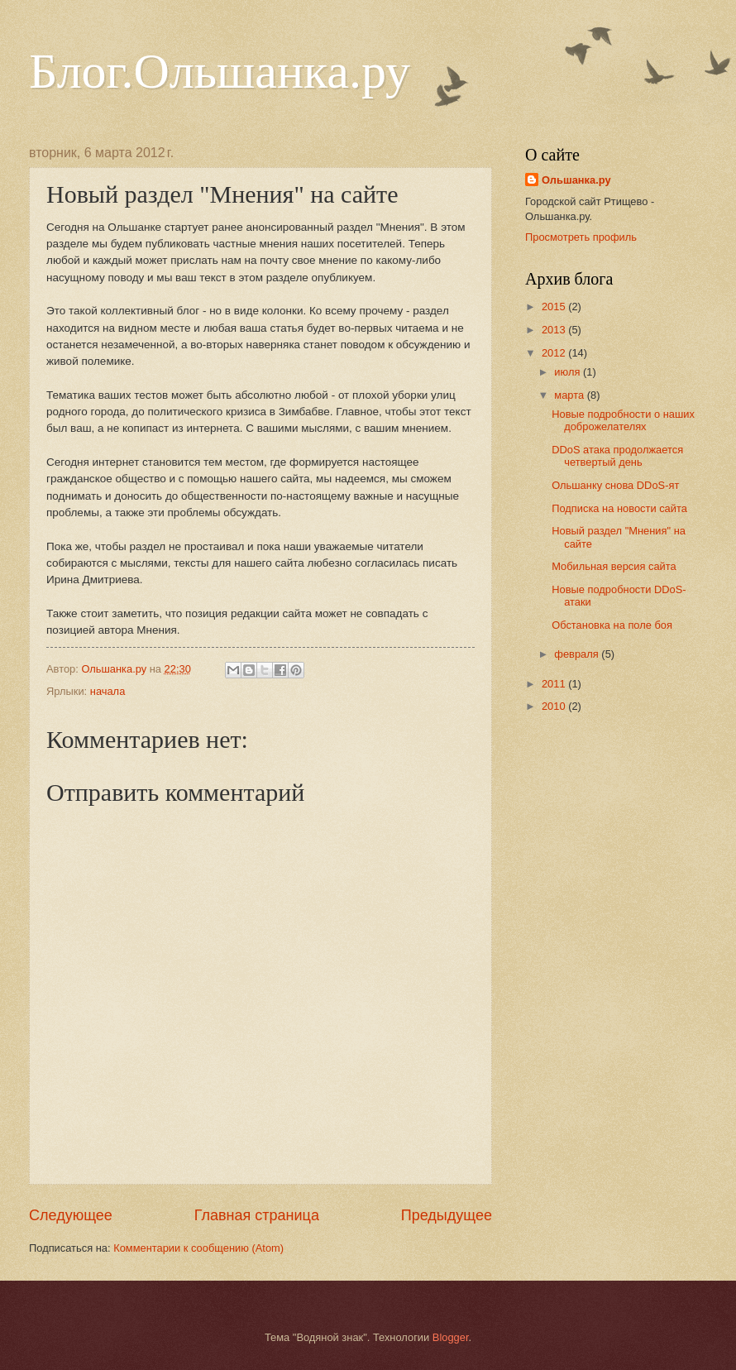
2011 (555, 684)
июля (568, 372)
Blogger (451, 1337)
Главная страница (256, 1215)
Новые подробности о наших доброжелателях (623, 420)
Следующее (70, 1215)
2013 (555, 329)
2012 (555, 353)
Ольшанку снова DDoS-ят (615, 485)
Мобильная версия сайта (614, 566)
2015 (555, 306)
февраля (577, 654)
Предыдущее (446, 1215)
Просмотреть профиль (581, 237)
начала (108, 691)
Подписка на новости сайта (619, 508)
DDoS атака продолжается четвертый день (617, 455)
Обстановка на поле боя (612, 625)
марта (570, 395)
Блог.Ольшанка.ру (219, 71)
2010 (555, 706)
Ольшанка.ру (576, 180)
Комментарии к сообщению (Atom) (198, 1248)
